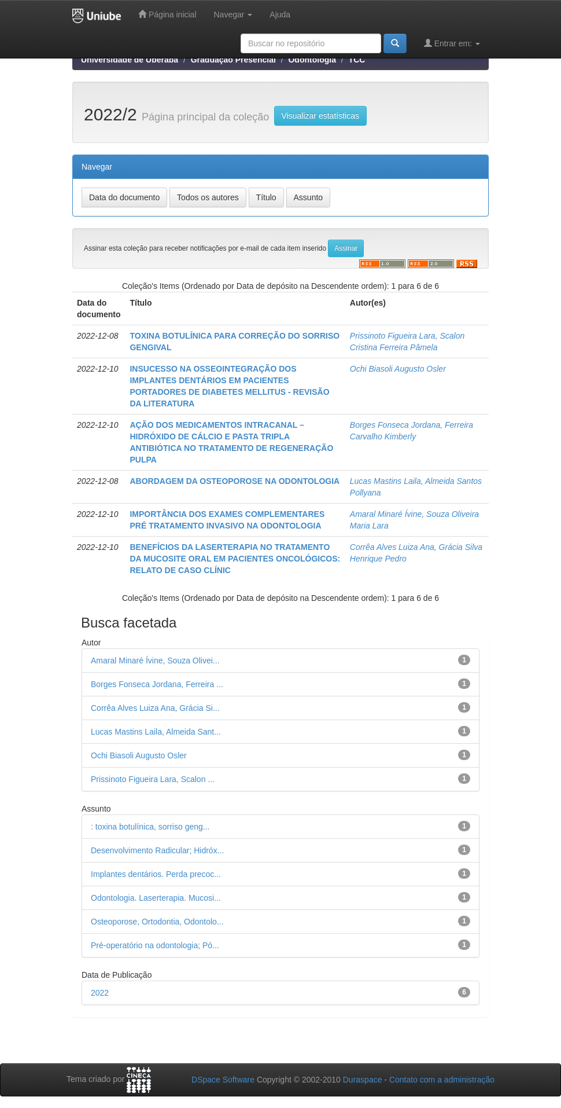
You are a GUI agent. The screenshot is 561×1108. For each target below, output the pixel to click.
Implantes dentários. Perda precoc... (156, 874)
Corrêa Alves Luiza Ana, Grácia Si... (155, 708)
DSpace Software (222, 1079)
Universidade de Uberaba (129, 59)
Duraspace (362, 1079)
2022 (100, 992)
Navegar (233, 14)
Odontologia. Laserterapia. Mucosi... (156, 897)
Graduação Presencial (233, 59)
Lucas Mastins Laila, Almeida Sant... (156, 731)
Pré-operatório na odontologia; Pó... (155, 945)
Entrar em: (452, 43)
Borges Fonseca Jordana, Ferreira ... (157, 684)
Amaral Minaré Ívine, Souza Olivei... (155, 660)
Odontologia (311, 59)
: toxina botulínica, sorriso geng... (150, 826)
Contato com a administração (441, 1079)
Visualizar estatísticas (320, 115)
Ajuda (280, 14)
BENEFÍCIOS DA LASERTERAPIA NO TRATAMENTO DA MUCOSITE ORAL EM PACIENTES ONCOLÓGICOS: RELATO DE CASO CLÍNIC (235, 558)
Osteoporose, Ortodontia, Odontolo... (157, 921)
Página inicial (167, 14)
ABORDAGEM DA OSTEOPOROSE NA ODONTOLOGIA (234, 481)
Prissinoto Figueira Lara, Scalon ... (153, 779)
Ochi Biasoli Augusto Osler (398, 368)
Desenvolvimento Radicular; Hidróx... (157, 850)
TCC (357, 59)
